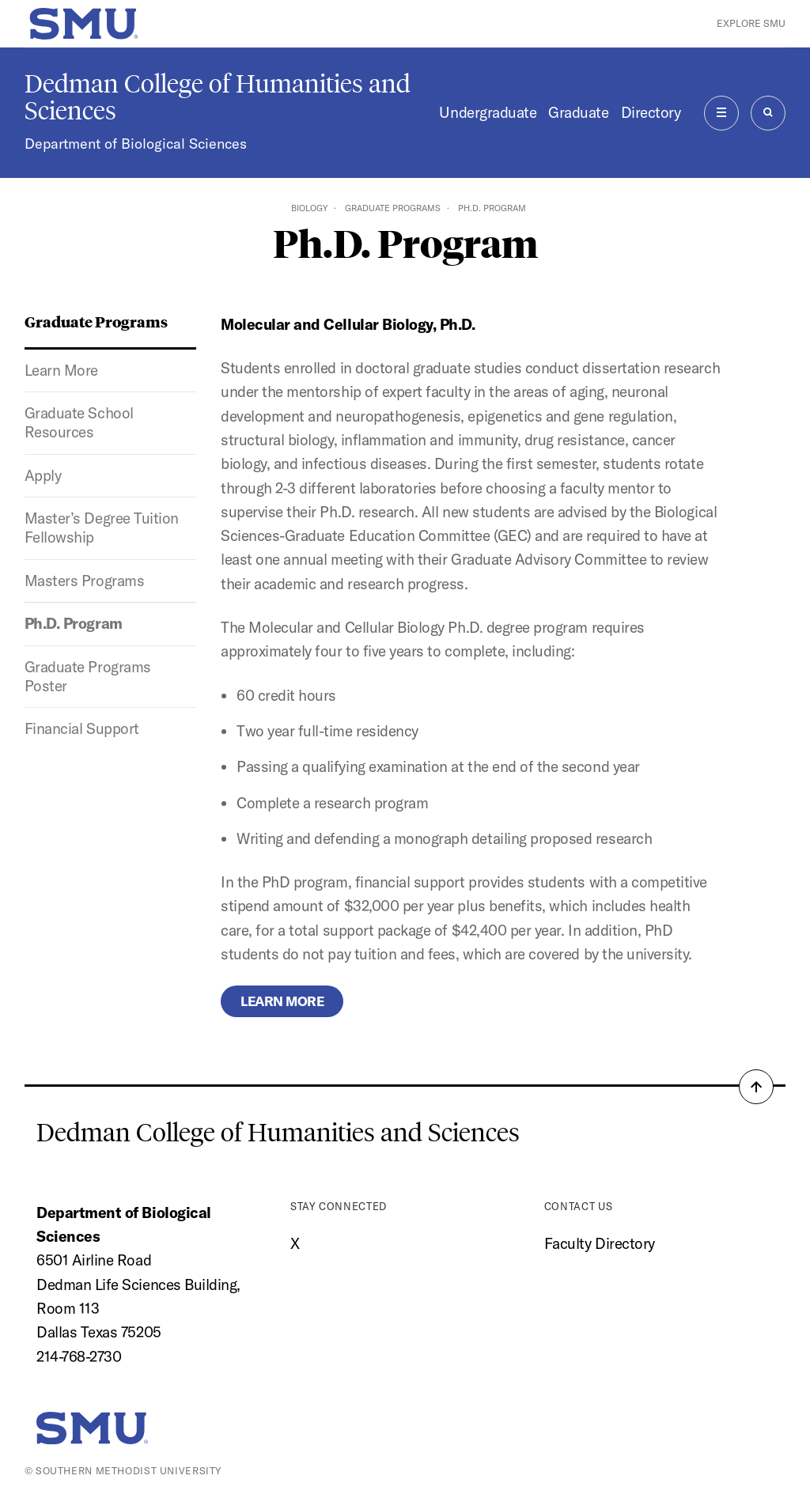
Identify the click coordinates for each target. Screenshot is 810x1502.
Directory (651, 112)
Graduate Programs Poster (88, 676)
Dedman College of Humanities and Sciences (218, 97)
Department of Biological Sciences (136, 143)
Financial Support (82, 728)
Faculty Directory (599, 1243)
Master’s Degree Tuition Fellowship (102, 528)
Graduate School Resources (79, 422)
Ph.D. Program (74, 623)
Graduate (578, 112)
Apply (43, 475)
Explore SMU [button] (751, 23)
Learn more (282, 1001)
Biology (309, 208)
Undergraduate (487, 112)
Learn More (61, 370)
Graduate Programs (393, 208)
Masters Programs (84, 580)
